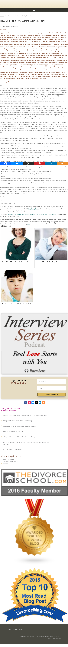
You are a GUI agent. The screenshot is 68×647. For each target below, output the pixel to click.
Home (2, 16)
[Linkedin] (51, 163)
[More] (62, 163)
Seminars (5, 464)
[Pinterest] (39, 163)
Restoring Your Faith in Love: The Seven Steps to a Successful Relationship (25, 415)
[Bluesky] (17, 163)
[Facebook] (5, 163)
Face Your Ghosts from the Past (12, 449)
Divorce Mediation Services (10, 461)
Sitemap (59, 638)
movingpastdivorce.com (55, 636)
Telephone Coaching (8, 459)
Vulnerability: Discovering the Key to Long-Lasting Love (19, 426)
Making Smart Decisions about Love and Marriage (18, 421)
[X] (28, 163)
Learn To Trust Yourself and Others (13, 431)
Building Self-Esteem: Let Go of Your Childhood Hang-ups (20, 437)
